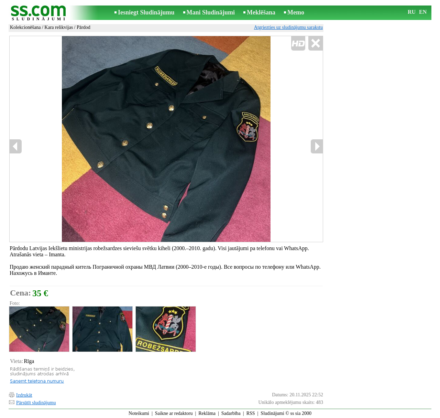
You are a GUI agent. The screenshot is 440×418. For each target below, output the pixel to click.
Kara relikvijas (58, 27)
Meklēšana (261, 12)
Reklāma (207, 413)
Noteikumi (139, 413)
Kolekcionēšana (25, 27)
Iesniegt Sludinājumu (146, 12)
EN (423, 12)
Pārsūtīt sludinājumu (36, 402)
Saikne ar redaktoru (174, 413)
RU (412, 12)
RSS (250, 413)
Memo (295, 12)
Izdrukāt (24, 395)
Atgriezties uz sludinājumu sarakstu (288, 27)
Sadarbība (231, 413)
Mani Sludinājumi (211, 12)
